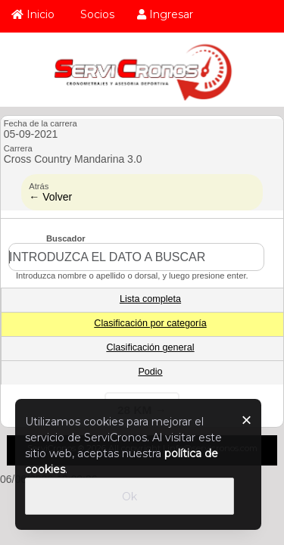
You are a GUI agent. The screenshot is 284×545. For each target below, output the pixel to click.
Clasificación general (150, 347)
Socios (95, 14)
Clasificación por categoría (150, 323)
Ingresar (165, 14)
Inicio (33, 14)
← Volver (50, 197)
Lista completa (150, 299)
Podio (150, 371)
